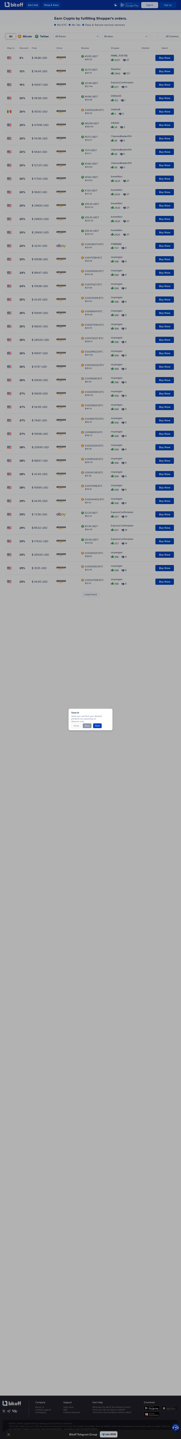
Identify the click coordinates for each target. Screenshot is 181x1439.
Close (37, 291)
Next (57, 291)
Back (47, 291)
